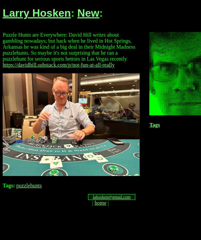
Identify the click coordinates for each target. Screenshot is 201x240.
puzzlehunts (29, 185)
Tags (154, 125)
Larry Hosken (37, 13)
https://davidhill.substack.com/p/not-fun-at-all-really (59, 65)
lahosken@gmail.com (111, 196)
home (101, 203)
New (88, 13)
